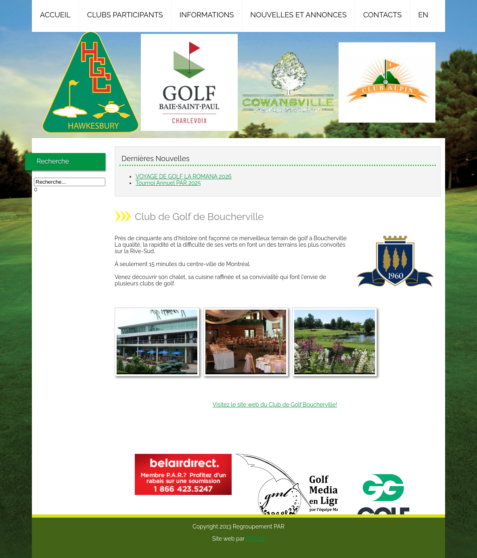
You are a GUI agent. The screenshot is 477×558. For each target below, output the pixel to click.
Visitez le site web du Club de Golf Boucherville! (275, 404)
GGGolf (255, 538)
